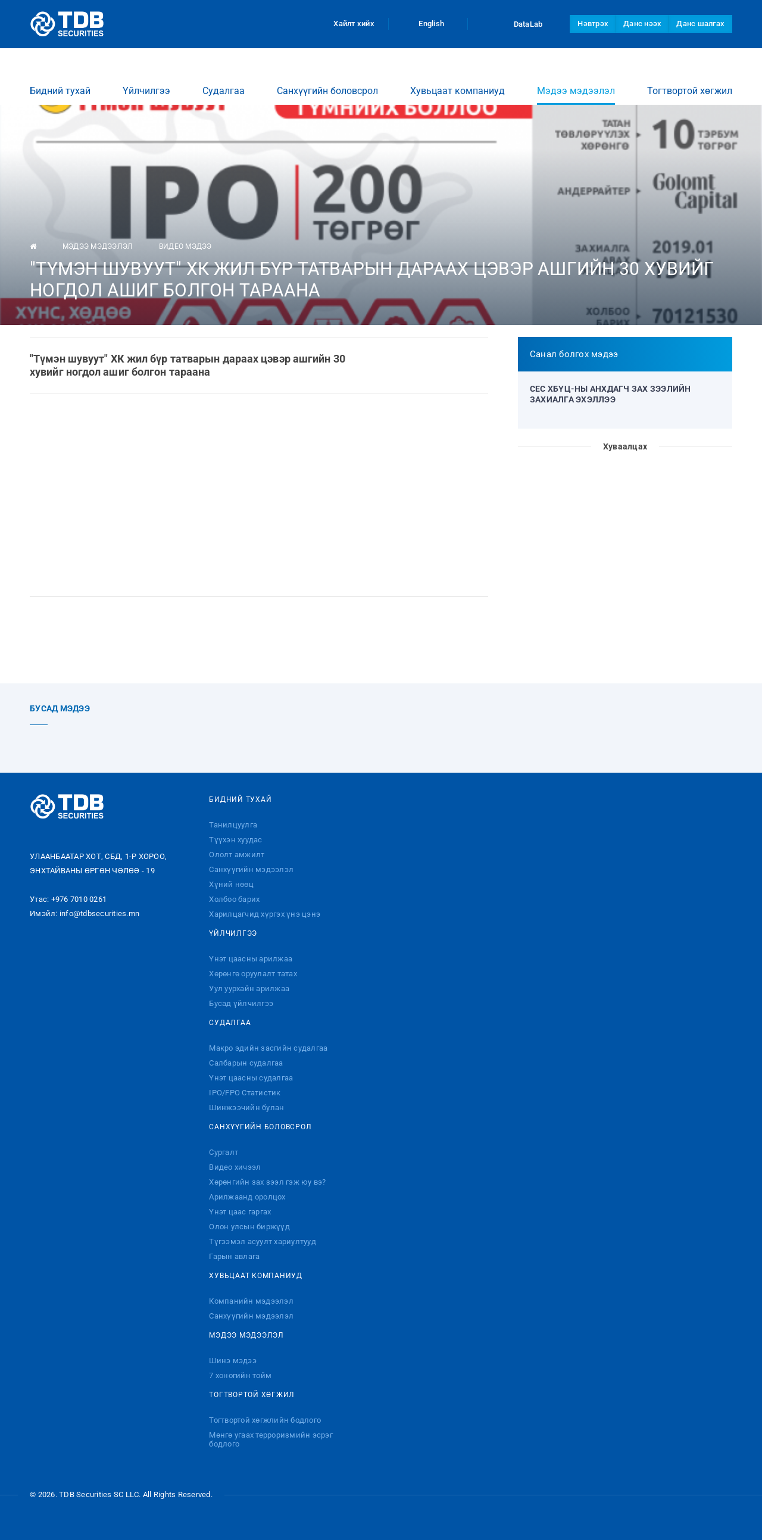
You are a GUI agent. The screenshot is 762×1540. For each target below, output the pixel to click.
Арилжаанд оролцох (247, 1196)
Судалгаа (223, 79)
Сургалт (223, 1152)
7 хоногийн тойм (240, 1375)
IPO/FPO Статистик (244, 1092)
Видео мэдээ (185, 246)
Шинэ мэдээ (233, 1360)
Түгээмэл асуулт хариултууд (262, 1241)
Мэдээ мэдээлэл (576, 84)
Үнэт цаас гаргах (240, 1211)
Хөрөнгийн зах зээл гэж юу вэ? (267, 1181)
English (428, 23)
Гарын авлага (234, 1256)
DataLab (517, 24)
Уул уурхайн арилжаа (249, 988)
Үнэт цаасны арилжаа (250, 958)
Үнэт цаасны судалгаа (251, 1077)
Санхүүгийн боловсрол (327, 79)
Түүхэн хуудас (235, 839)
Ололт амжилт (236, 854)
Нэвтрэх (592, 23)
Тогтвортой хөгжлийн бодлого (265, 1420)
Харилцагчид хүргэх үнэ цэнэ (264, 914)
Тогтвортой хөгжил (689, 79)
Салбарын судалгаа (246, 1062)
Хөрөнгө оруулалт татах (253, 973)
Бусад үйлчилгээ (241, 1003)
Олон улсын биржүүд (249, 1226)
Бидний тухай (60, 79)
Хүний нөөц (231, 884)
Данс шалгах (700, 23)
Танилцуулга (233, 824)
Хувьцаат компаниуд (457, 79)
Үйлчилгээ (146, 79)
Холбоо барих (234, 899)
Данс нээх (642, 23)
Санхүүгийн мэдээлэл (251, 869)
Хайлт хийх (346, 23)
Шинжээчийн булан (246, 1107)
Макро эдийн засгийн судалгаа (268, 1048)
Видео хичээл (235, 1167)
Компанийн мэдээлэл (251, 1301)
